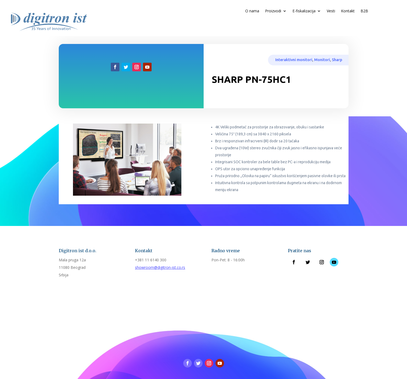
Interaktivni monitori (293, 60)
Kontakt (348, 11)
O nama (252, 11)
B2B (364, 11)
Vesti (331, 11)
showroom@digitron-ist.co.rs (160, 267)
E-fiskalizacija (304, 11)
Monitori (322, 60)
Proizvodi (273, 11)
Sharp (337, 60)
